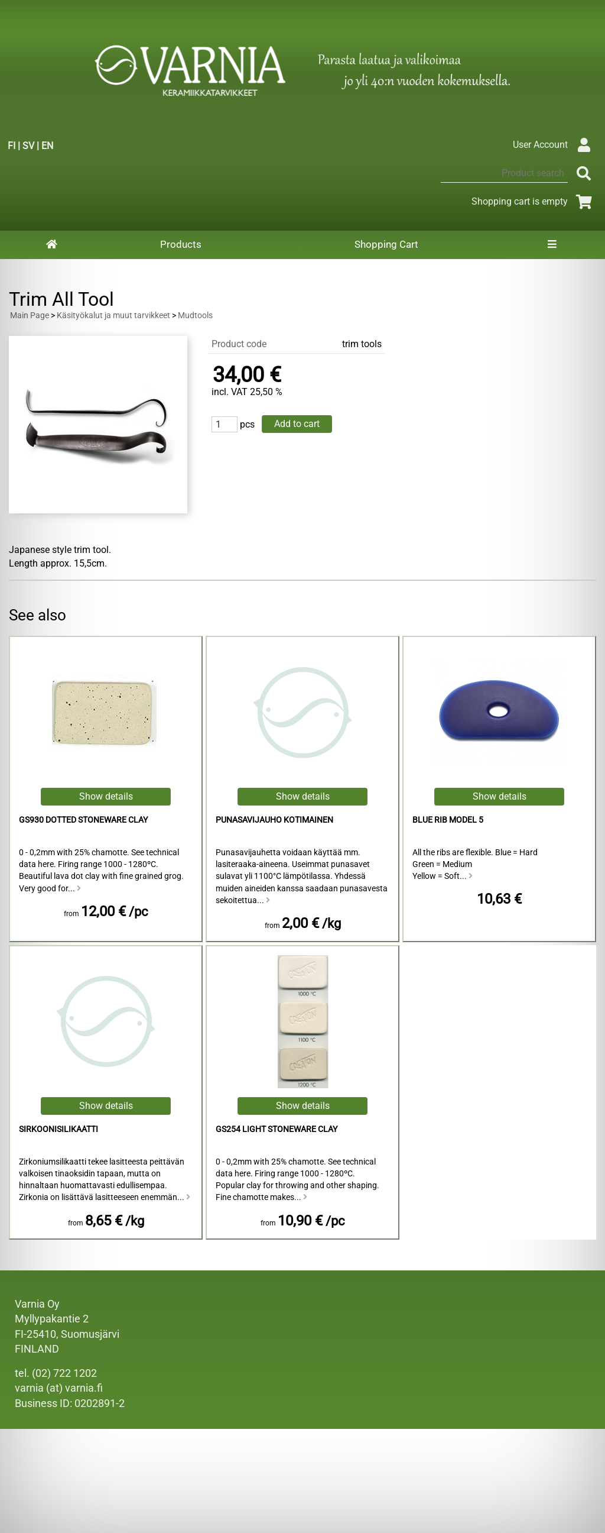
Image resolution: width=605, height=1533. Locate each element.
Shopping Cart (386, 244)
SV (28, 145)
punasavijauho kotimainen (274, 820)
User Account (554, 144)
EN (47, 145)
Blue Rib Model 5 (447, 820)
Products (180, 244)
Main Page (29, 316)
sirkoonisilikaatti (58, 1129)
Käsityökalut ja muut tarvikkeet (113, 316)
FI (11, 145)
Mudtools (195, 316)
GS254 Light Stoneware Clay (276, 1129)
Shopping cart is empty (533, 201)
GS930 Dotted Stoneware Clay (83, 820)
